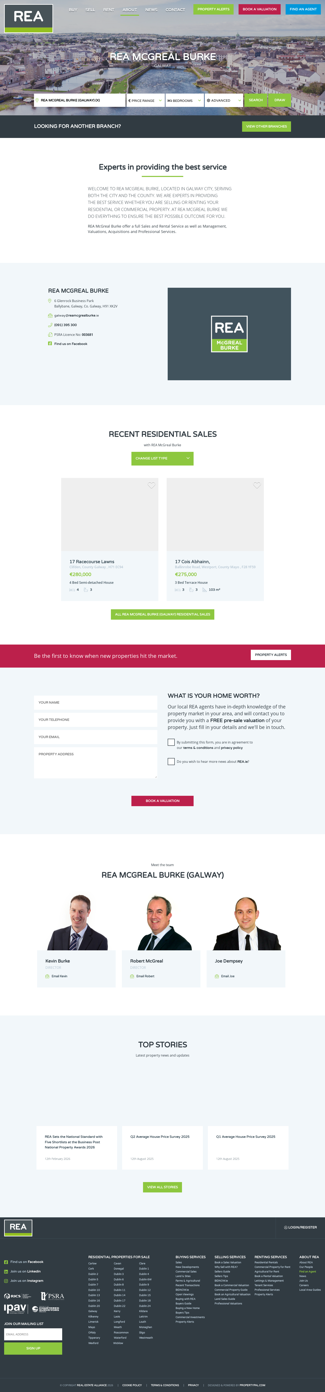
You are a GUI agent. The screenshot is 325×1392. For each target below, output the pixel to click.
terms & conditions (198, 748)
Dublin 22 (119, 1306)
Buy (73, 9)
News (151, 9)
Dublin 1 (144, 1268)
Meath (118, 1327)
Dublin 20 (94, 1306)
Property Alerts (213, 9)
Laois (117, 1316)
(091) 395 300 (65, 325)
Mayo (91, 1327)
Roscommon (121, 1332)
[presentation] (199, 776)
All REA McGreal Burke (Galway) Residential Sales (162, 614)
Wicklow (118, 1343)
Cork (91, 1268)
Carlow (92, 1263)
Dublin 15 (145, 1295)
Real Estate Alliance (92, 1385)
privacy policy (232, 748)
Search (256, 100)
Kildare (143, 1311)
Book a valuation (259, 9)
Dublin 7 (93, 1284)
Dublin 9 (144, 1284)
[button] (224, 100)
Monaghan (145, 1327)
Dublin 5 (93, 1279)
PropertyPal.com (252, 1385)
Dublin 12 (145, 1290)
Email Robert (145, 976)
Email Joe (227, 976)
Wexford (93, 1343)
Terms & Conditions (165, 1385)
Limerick (93, 1321)
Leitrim (143, 1316)
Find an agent (303, 9)
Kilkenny (93, 1316)
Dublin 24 (145, 1306)
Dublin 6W (145, 1279)
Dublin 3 (119, 1274)
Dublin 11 (119, 1290)
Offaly (92, 1332)
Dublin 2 (93, 1274)
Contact (175, 9)
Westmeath (146, 1337)
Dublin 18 (145, 1300)
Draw (279, 100)
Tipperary (94, 1337)
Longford (119, 1321)
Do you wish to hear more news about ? (213, 761)
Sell (90, 9)
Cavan (117, 1263)
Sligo (142, 1332)
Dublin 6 (119, 1279)
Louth (142, 1321)
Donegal (119, 1268)
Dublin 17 (119, 1300)
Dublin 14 (119, 1295)
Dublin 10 (94, 1290)
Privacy (193, 1385)
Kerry (117, 1311)
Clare (142, 1263)
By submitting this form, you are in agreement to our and (215, 745)
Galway (92, 1311)
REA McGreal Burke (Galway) (70, 100)
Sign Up (33, 1348)
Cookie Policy (132, 1385)
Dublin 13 (94, 1295)
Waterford (120, 1337)
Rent (108, 9)
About (129, 9)
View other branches (266, 126)
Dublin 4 (144, 1274)
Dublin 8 (119, 1284)
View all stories (162, 1187)
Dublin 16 (94, 1300)
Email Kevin (59, 976)
